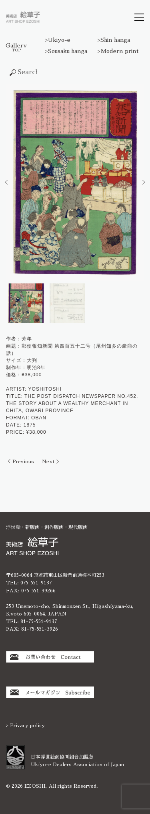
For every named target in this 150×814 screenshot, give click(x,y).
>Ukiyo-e (57, 40)
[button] (6, 182)
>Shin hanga (114, 40)
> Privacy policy (25, 725)
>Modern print (118, 51)
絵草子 (23, 17)
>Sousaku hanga (66, 51)
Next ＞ (51, 461)
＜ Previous (20, 461)
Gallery (16, 47)
